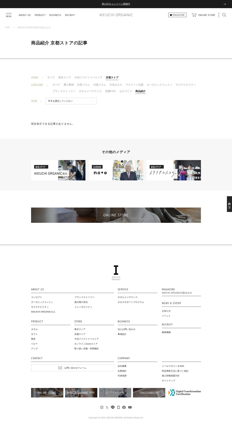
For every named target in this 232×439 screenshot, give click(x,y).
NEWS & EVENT (171, 303)
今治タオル (115, 84)
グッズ (34, 348)
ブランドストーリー (63, 91)
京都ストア (112, 77)
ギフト (34, 334)
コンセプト (36, 297)
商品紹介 (140, 91)
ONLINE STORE (206, 15)
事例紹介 (122, 334)
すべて (51, 77)
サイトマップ (168, 380)
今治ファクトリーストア (88, 77)
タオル (34, 329)
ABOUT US (25, 15)
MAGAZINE (177, 291)
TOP (7, 27)
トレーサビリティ (83, 307)
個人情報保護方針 (171, 375)
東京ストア (64, 77)
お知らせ (166, 311)
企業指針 (122, 371)
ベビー (34, 344)
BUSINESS (55, 15)
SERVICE (123, 289)
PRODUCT (40, 15)
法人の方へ (229, 204)
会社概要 (122, 366)
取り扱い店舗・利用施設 (86, 348)
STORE (78, 321)
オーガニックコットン (159, 84)
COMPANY (124, 358)
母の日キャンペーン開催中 (116, 4)
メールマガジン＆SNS (173, 366)
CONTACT (37, 358)
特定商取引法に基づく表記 (175, 371)
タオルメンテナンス (90, 91)
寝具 (33, 339)
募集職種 (166, 332)
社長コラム (83, 84)
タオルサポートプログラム (131, 302)
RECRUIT (70, 15)
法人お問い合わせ (126, 329)
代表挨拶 (122, 375)
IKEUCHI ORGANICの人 (43, 311)
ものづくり (125, 91)
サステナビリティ (186, 84)
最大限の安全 (81, 302)
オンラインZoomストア (86, 344)
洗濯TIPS (110, 91)
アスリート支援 (134, 84)
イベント (166, 316)
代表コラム (99, 84)
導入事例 (69, 84)
